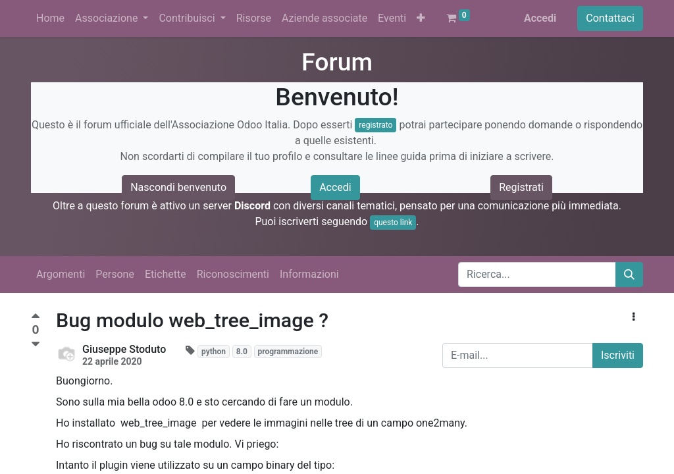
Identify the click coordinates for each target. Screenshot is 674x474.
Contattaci (610, 18)
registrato (375, 125)
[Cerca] (629, 274)
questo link (393, 222)
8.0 (241, 351)
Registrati (521, 187)
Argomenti (60, 274)
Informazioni (309, 274)
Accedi (540, 18)
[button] (420, 18)
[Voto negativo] (35, 344)
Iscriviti (618, 355)
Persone (114, 274)
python (213, 351)
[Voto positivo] (35, 317)
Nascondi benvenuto (178, 187)
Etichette (165, 274)
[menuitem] (50, 18)
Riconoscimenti (233, 274)
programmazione (287, 351)
